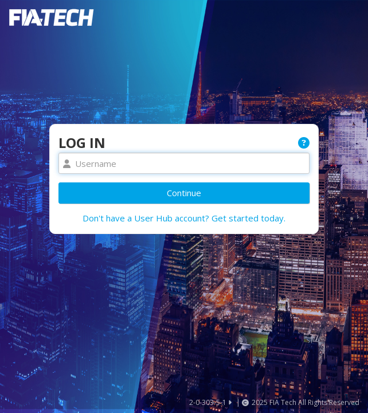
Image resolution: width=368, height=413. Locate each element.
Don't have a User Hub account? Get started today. (184, 218)
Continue (184, 192)
